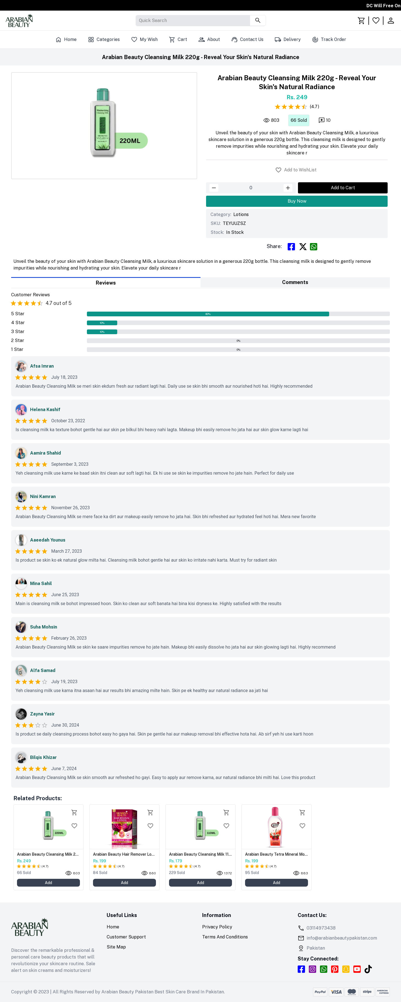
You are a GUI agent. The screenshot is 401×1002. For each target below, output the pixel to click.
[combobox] (139, 20)
